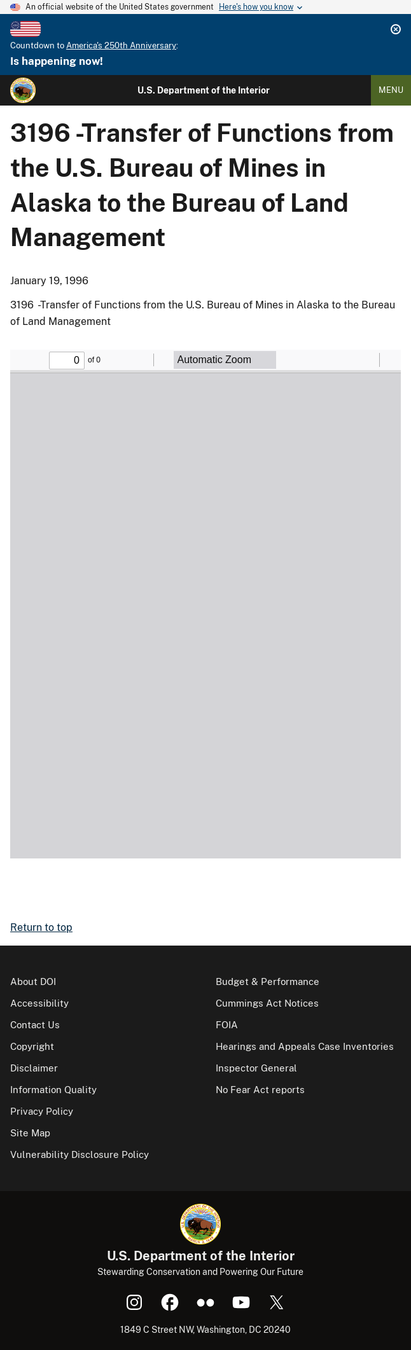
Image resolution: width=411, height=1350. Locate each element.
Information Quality (53, 1089)
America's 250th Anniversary (121, 45)
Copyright (32, 1046)
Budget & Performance (267, 981)
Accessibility (39, 1003)
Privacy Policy (41, 1111)
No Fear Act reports (260, 1089)
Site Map (30, 1132)
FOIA (227, 1024)
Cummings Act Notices (267, 1003)
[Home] (23, 90)
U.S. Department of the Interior (203, 90)
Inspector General (256, 1068)
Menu (391, 90)
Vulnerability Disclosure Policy (79, 1154)
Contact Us (35, 1024)
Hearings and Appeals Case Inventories (305, 1046)
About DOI (33, 981)
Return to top (41, 927)
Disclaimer (34, 1068)
